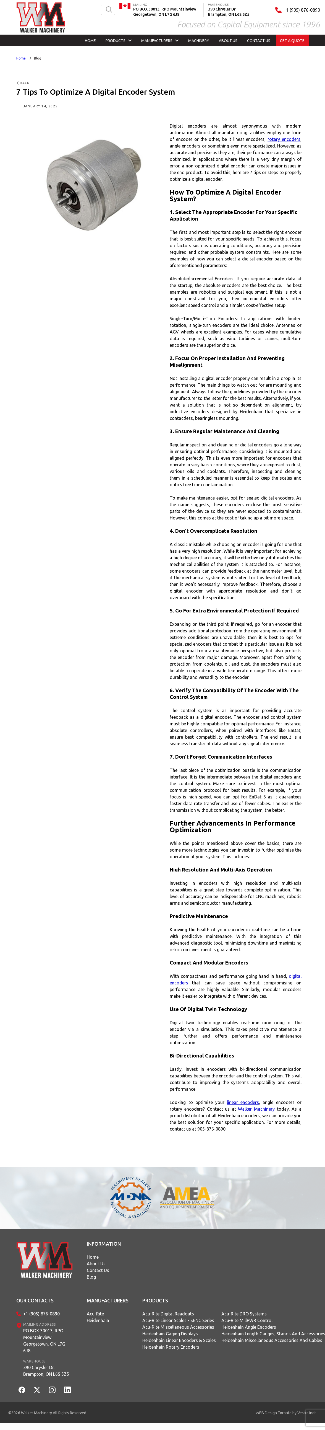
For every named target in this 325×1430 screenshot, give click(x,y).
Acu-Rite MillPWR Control (246, 1320)
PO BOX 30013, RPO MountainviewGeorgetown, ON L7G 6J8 (44, 1340)
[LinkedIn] (67, 1389)
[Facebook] (21, 1389)
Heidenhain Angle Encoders (248, 1327)
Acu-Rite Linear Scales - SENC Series (178, 1320)
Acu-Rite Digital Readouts (168, 1313)
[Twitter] (37, 1389)
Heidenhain (98, 1320)
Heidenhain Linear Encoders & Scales (179, 1340)
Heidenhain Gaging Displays (170, 1333)
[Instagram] (52, 1389)
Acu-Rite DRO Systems (244, 1313)
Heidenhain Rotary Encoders (170, 1346)
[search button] (109, 10)
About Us (96, 1263)
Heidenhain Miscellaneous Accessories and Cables (271, 1340)
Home (21, 58)
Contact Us (98, 1270)
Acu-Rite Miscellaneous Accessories (178, 1327)
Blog (37, 58)
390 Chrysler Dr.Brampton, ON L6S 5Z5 (46, 1371)
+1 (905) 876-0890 (41, 1313)
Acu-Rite (95, 1313)
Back (23, 83)
